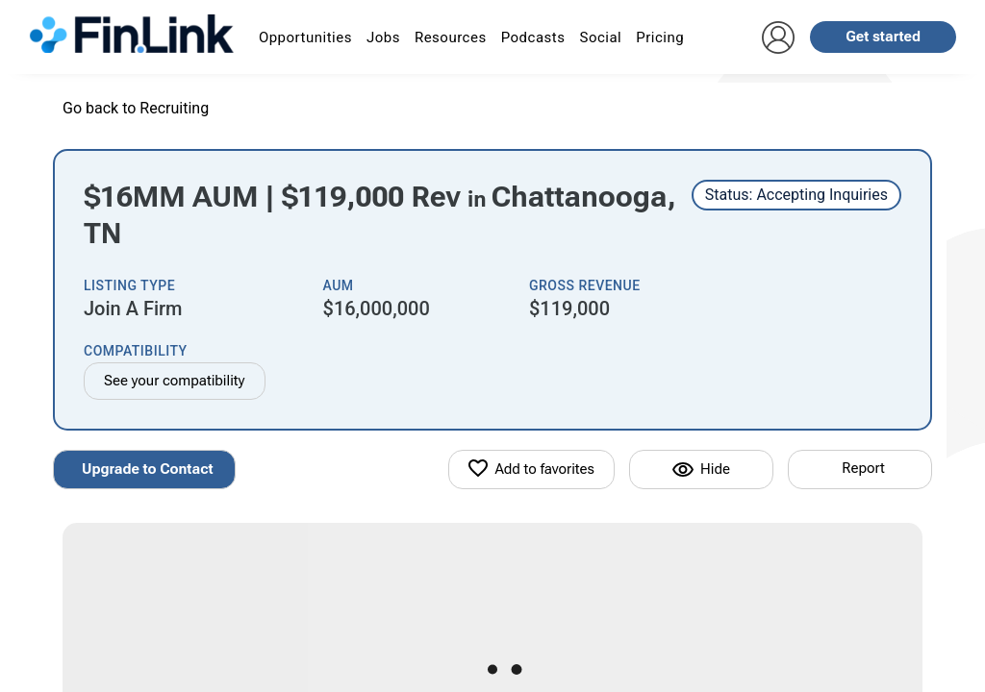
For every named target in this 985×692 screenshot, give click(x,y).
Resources (451, 37)
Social (600, 37)
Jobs (383, 37)
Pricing (660, 37)
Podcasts (533, 37)
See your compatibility (174, 380)
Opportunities (305, 37)
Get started (883, 36)
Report (863, 468)
